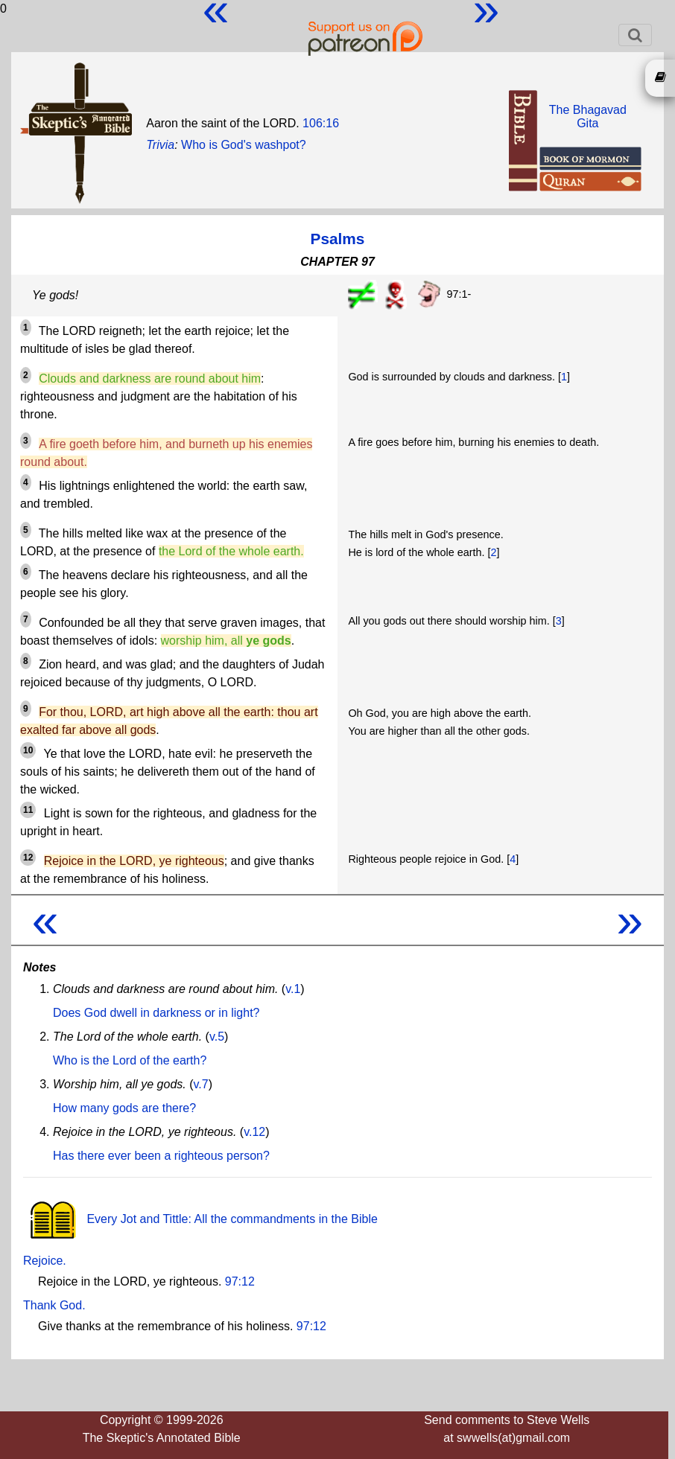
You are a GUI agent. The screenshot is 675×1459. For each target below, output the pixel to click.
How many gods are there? (124, 1108)
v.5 (216, 1036)
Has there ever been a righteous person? (161, 1155)
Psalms (338, 238)
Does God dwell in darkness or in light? (156, 1012)
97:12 (240, 1281)
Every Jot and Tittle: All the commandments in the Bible (200, 1219)
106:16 (320, 123)
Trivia (160, 144)
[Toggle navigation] (635, 35)
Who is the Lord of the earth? (129, 1060)
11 (28, 810)
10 (28, 750)
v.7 (201, 1084)
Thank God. (54, 1305)
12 (28, 857)
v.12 (254, 1132)
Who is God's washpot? (243, 144)
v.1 (292, 989)
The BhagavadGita (588, 116)
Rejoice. (44, 1260)
